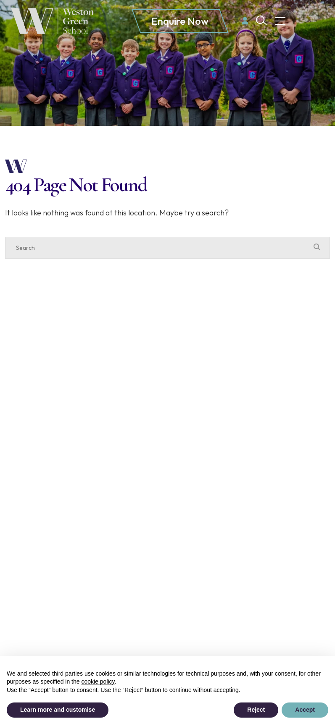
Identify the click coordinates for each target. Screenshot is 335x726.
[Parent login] (245, 21)
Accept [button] (305, 709)
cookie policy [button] (97, 681)
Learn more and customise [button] (57, 709)
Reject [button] (256, 709)
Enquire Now (179, 21)
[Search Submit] (261, 20)
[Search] (159, 247)
